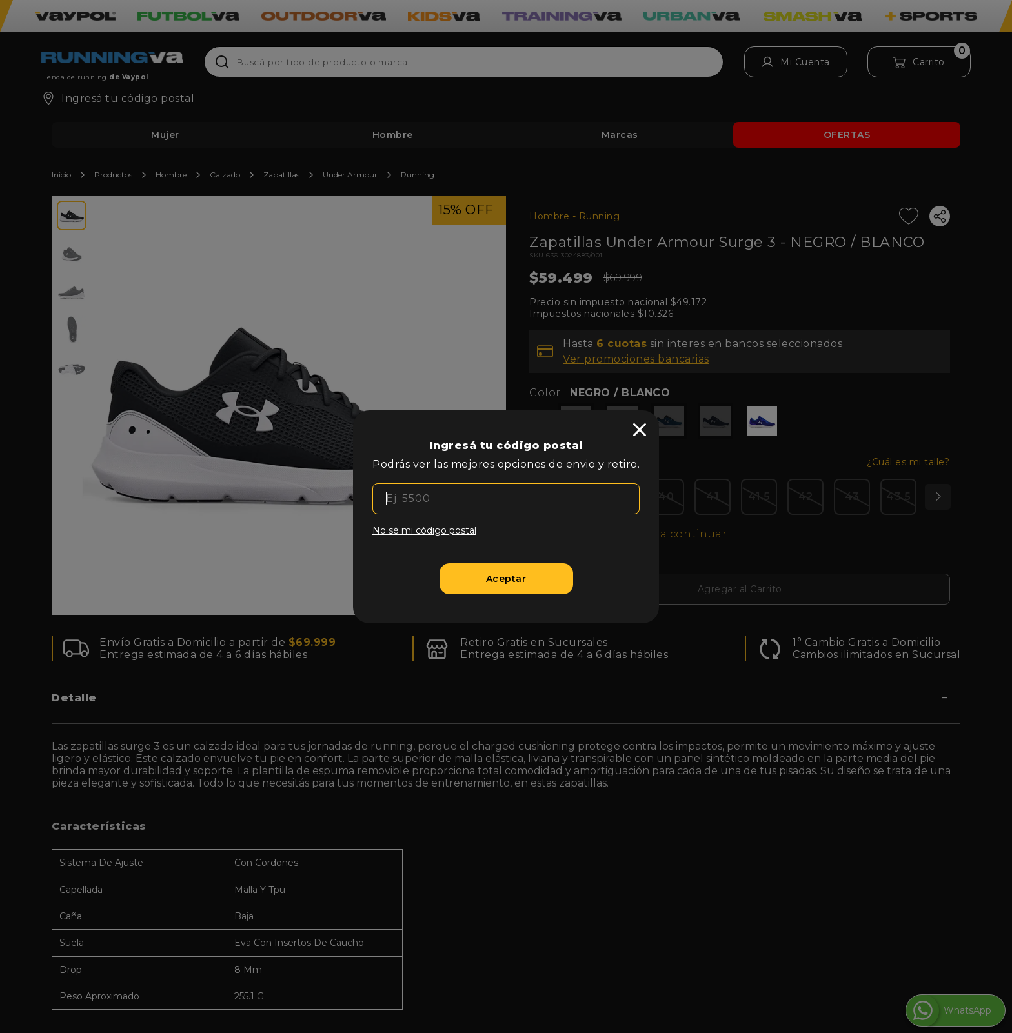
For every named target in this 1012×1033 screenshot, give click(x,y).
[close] (639, 429)
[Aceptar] (506, 578)
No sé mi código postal (424, 530)
